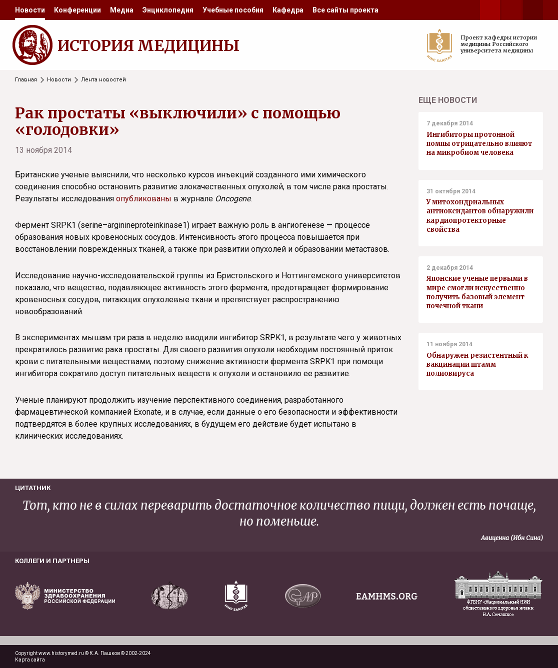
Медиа (122, 10)
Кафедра (288, 10)
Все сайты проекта (345, 10)
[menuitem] (30, 10)
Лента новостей (103, 79)
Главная (26, 79)
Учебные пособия (233, 10)
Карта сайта (30, 660)
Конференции (77, 10)
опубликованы (144, 198)
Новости (30, 10)
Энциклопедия (168, 10)
